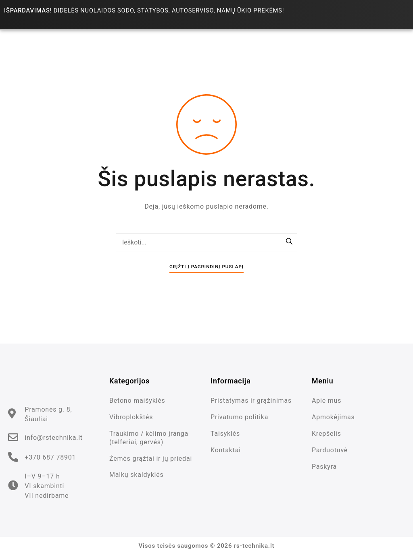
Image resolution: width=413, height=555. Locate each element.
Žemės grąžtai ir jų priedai (150, 458)
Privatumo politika (239, 417)
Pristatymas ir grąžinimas (251, 400)
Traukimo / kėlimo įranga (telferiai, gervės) (148, 438)
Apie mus (326, 400)
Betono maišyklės (137, 400)
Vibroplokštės (131, 417)
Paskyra (324, 466)
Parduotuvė (330, 450)
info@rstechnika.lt (54, 437)
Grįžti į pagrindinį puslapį (206, 266)
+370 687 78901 (50, 457)
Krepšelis (326, 433)
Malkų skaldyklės (136, 474)
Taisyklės (225, 433)
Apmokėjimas (333, 417)
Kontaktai (226, 450)
